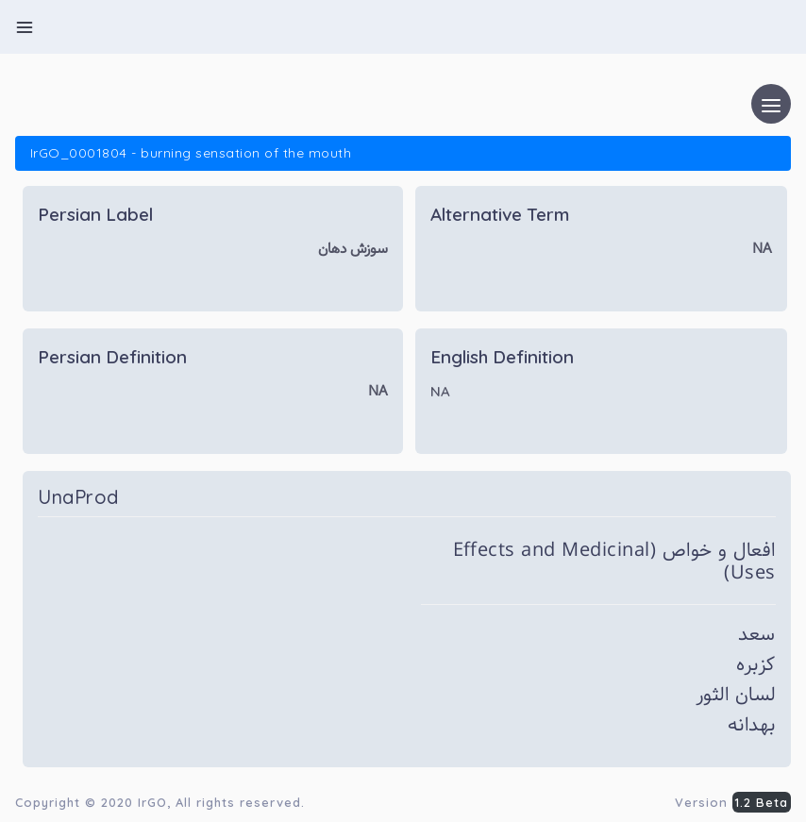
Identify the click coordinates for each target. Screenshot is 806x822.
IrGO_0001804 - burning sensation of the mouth (190, 152)
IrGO (152, 802)
